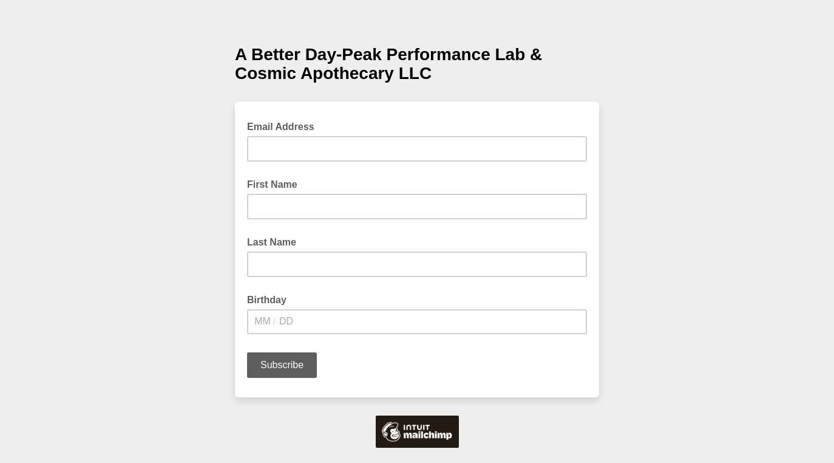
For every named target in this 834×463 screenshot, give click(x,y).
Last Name (271, 242)
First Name (272, 184)
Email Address (284, 125)
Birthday (266, 300)
